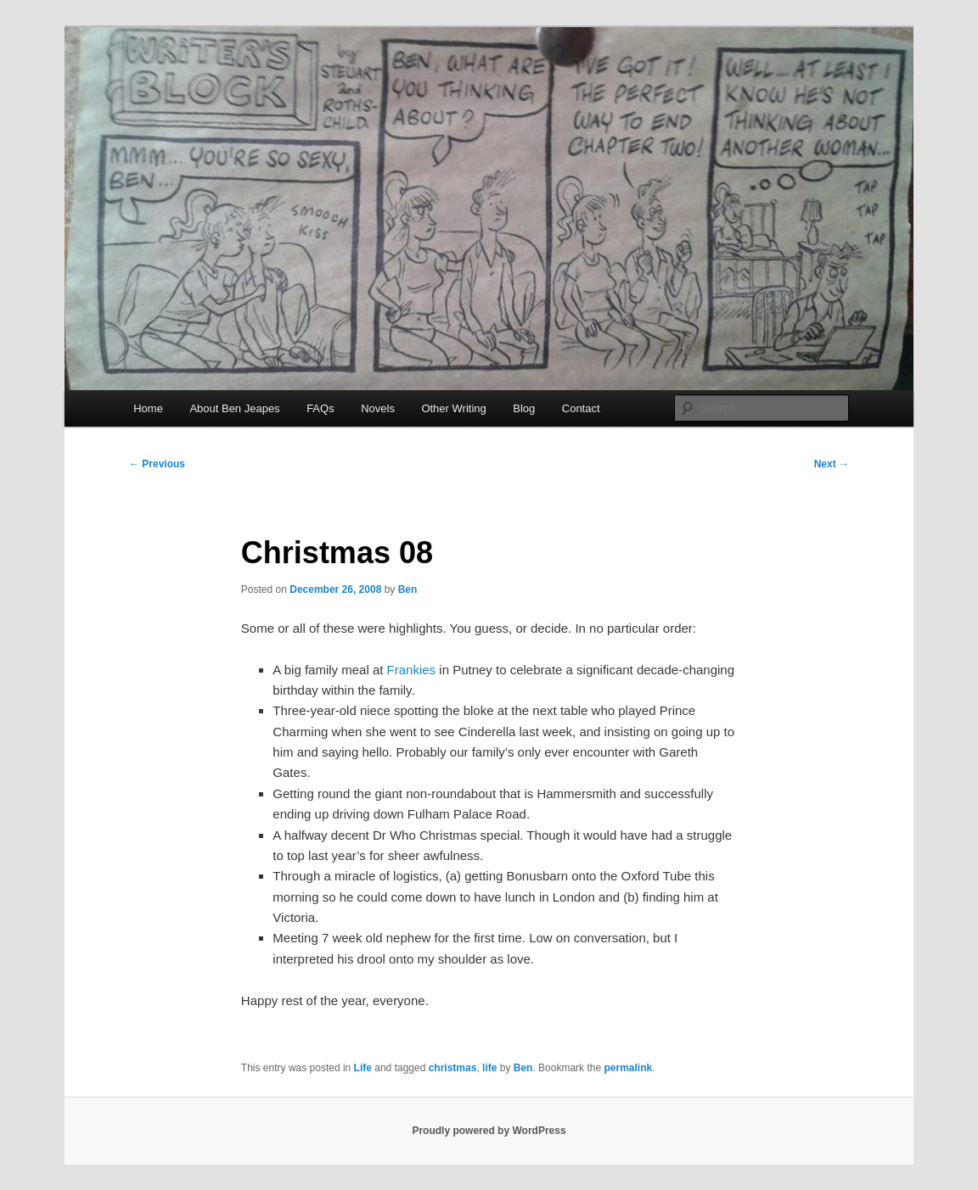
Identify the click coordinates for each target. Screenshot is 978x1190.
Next (831, 464)
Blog (524, 408)
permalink (628, 1068)
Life (363, 1068)
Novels (378, 408)
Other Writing (453, 408)
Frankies (411, 669)
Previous (157, 464)
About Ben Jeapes (234, 408)
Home (148, 408)
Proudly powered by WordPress (488, 1131)
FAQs (320, 408)
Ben (408, 589)
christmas (453, 1068)
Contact (581, 408)
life (489, 1068)
